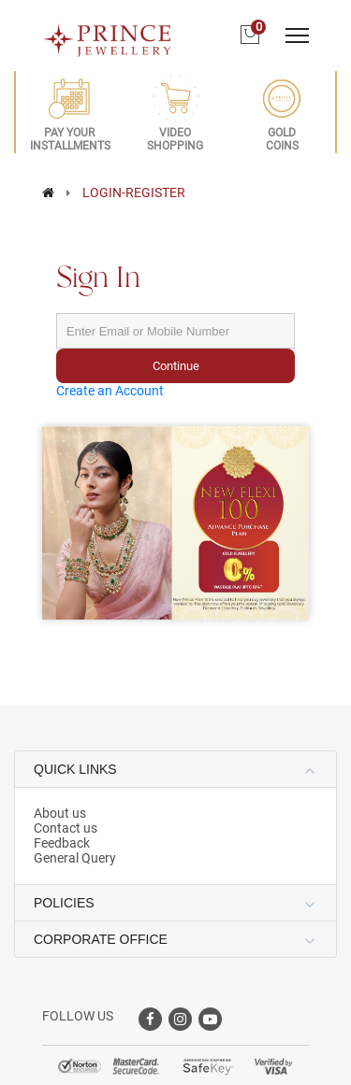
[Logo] (107, 34)
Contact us (65, 828)
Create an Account (110, 390)
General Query (75, 857)
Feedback (62, 842)
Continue (176, 366)
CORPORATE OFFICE (101, 939)
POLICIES (64, 902)
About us (60, 813)
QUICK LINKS (75, 769)
